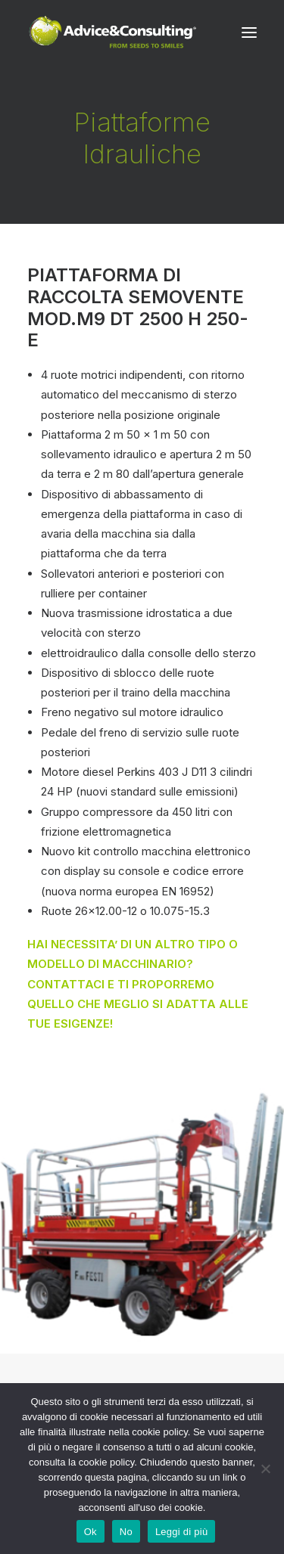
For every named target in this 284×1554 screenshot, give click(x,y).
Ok (90, 1531)
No (126, 1531)
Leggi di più (181, 1531)
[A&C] (112, 32)
